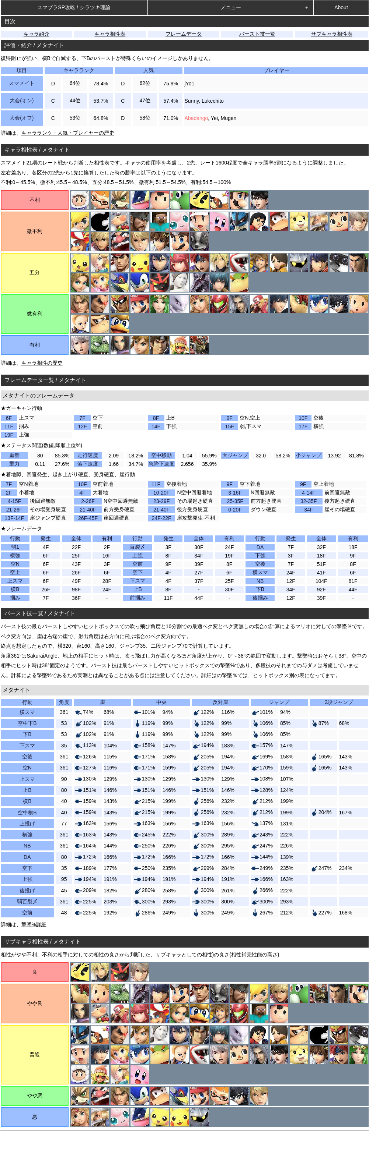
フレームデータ (184, 34)
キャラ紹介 (36, 34)
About (341, 7)
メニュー (230, 7)
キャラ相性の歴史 (42, 363)
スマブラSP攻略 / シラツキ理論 (73, 7)
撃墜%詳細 (33, 924)
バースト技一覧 (257, 34)
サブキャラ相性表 (331, 34)
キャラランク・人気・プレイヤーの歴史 (67, 133)
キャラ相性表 (109, 34)
